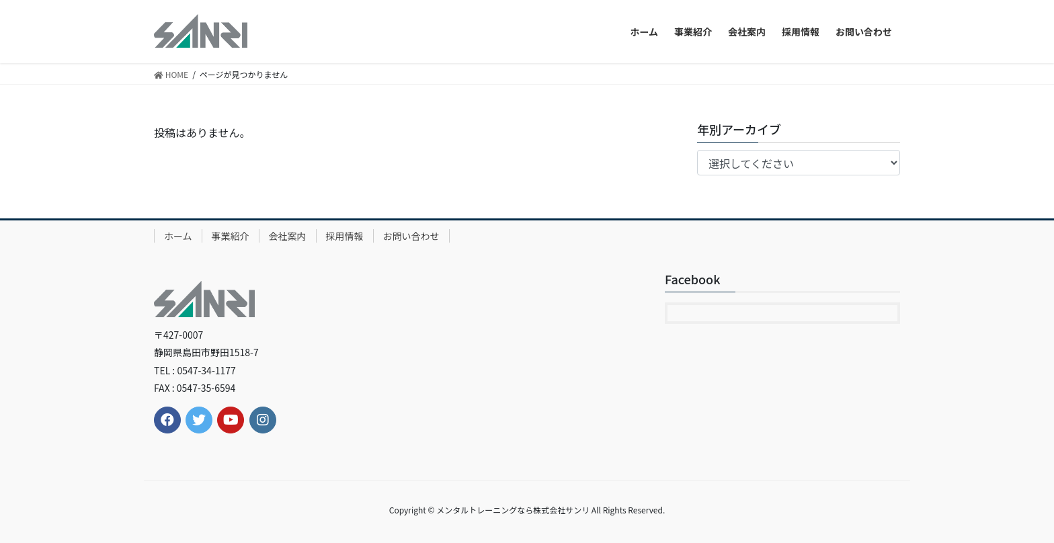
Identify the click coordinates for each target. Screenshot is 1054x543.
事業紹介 (230, 236)
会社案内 (288, 236)
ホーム (178, 236)
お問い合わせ (411, 236)
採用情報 (345, 236)
